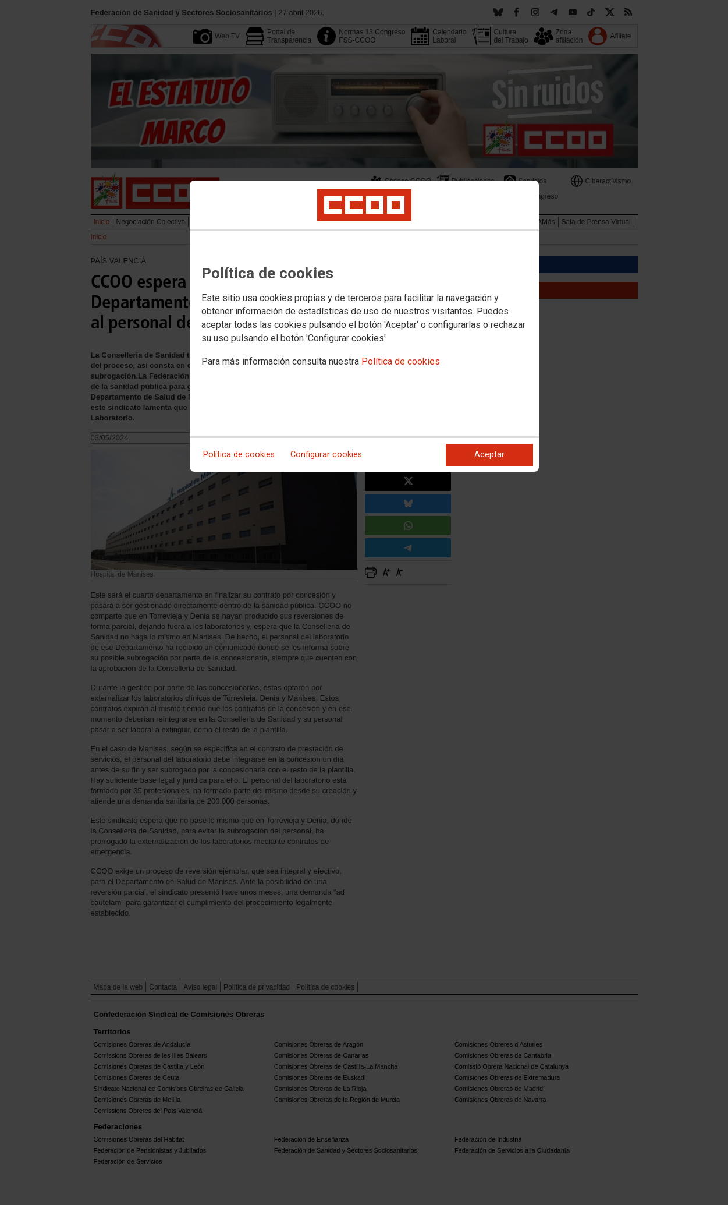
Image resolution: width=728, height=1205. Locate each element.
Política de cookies (400, 361)
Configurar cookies (326, 455)
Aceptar (489, 455)
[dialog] (364, 326)
